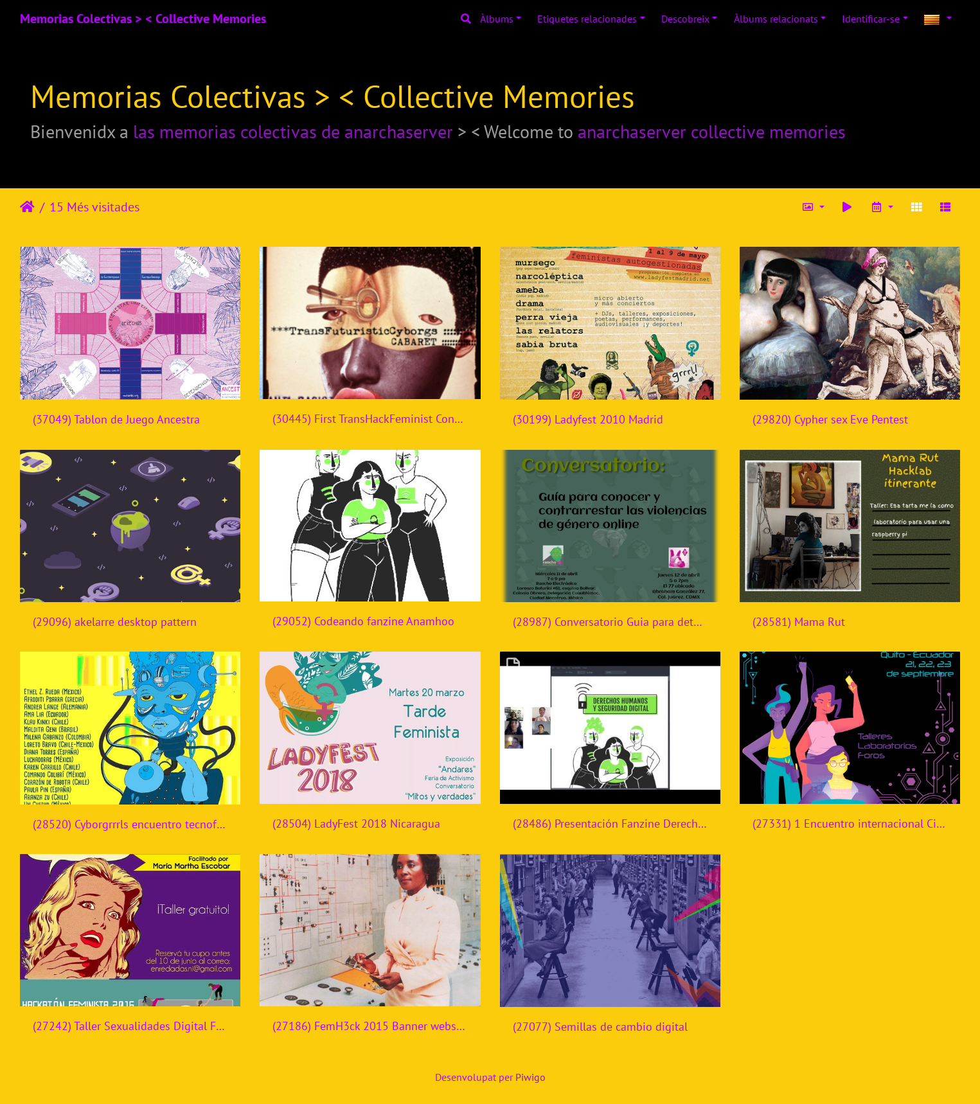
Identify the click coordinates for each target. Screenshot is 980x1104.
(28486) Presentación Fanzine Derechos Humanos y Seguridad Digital (610, 823)
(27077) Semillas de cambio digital (600, 1026)
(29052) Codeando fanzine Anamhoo (363, 621)
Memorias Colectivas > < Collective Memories (143, 18)
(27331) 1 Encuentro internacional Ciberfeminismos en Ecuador (850, 823)
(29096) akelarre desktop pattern (115, 621)
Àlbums (496, 18)
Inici (27, 207)
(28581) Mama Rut (799, 621)
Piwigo (530, 1077)
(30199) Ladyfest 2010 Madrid (588, 419)
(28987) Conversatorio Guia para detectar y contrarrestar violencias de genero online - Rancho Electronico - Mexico (610, 621)
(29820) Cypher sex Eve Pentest (830, 419)
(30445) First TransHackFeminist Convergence (369, 418)
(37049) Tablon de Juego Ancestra (116, 419)
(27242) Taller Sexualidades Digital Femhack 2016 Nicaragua (130, 1026)
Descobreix (685, 18)
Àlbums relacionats (776, 18)
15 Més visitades (94, 207)
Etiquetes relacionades (587, 18)
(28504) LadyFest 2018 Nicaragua (356, 823)
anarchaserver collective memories (712, 131)
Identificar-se (871, 18)
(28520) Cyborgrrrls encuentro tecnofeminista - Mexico (130, 824)
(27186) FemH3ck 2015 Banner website (369, 1026)
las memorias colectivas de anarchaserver (293, 131)
